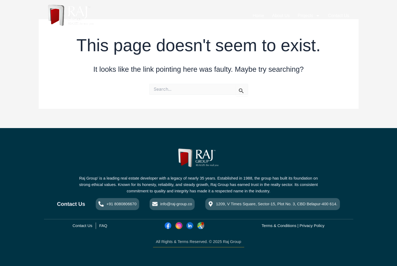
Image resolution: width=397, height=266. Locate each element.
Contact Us (338, 15)
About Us (281, 15)
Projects (309, 16)
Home (258, 15)
